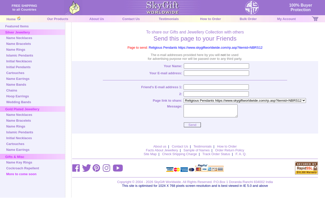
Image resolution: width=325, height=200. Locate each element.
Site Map (150, 156)
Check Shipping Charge (179, 156)
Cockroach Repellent (22, 168)
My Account (286, 19)
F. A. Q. (241, 156)
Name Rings (15, 49)
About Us (96, 19)
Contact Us (131, 19)
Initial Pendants (18, 67)
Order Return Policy (229, 152)
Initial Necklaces (19, 61)
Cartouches (15, 73)
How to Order (210, 19)
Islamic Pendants (19, 55)
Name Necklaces (19, 38)
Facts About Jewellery (162, 152)
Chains (11, 90)
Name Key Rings (19, 162)
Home (11, 19)
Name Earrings (17, 79)
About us (159, 149)
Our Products (57, 19)
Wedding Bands (18, 102)
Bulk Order (248, 19)
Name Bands (16, 84)
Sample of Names (196, 152)
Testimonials (169, 19)
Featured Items (16, 26)
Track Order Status (216, 156)
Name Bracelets (18, 44)
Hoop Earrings (17, 96)
